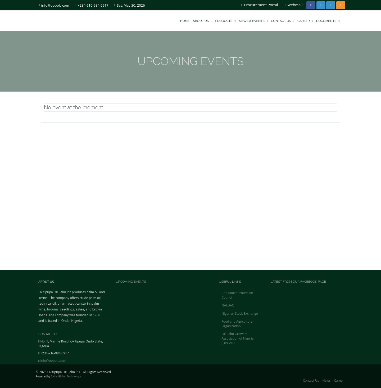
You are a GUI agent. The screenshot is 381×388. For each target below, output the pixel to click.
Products (225, 20)
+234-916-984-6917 (91, 5)
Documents (328, 20)
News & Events (253, 20)
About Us (202, 20)
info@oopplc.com (54, 5)
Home (185, 20)
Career (305, 20)
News (327, 380)
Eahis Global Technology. (66, 376)
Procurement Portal (259, 4)
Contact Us (282, 20)
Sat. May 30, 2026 (129, 5)
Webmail (293, 4)
